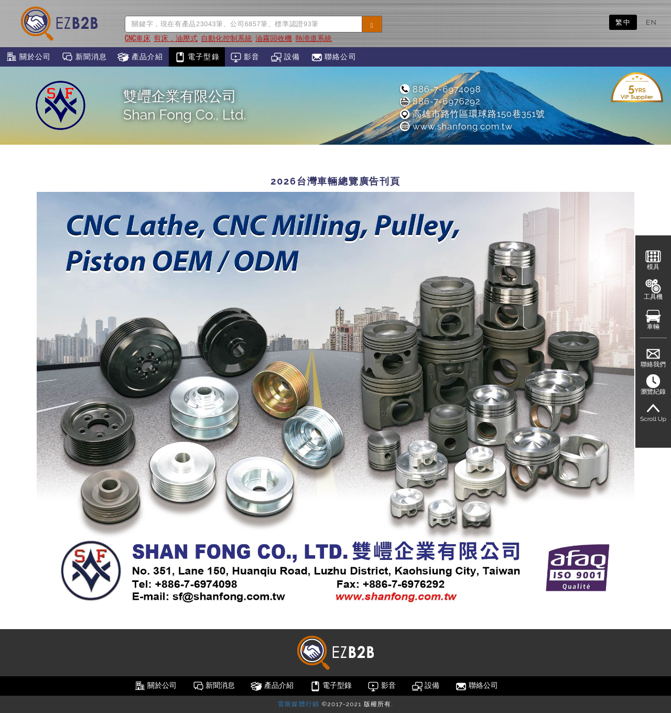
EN (651, 22)
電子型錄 (197, 57)
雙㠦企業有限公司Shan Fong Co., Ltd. (184, 105)
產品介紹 (140, 57)
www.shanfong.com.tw (455, 126)
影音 (245, 57)
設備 (285, 57)
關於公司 (28, 57)
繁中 (623, 22)
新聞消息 (84, 57)
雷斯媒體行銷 (298, 704)
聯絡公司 (333, 57)
